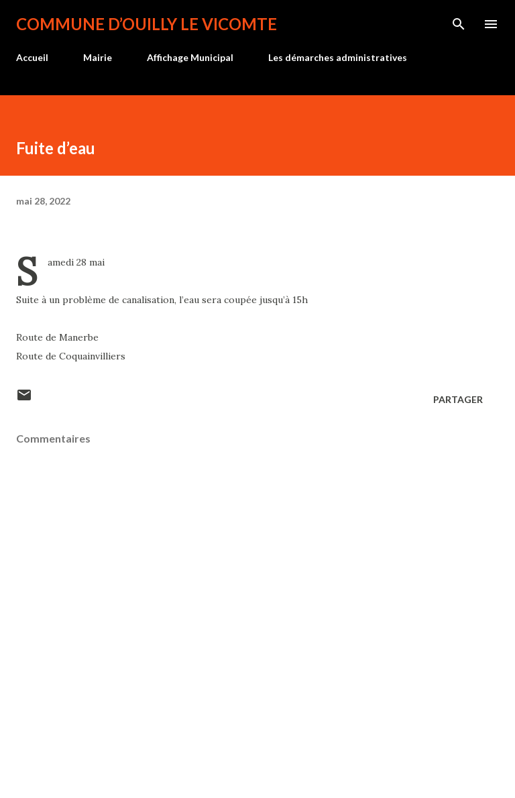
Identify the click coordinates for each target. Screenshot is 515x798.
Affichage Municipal (190, 57)
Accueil (32, 57)
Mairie (97, 57)
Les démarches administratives (337, 57)
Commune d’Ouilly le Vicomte (146, 24)
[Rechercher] (459, 24)
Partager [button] (458, 399)
